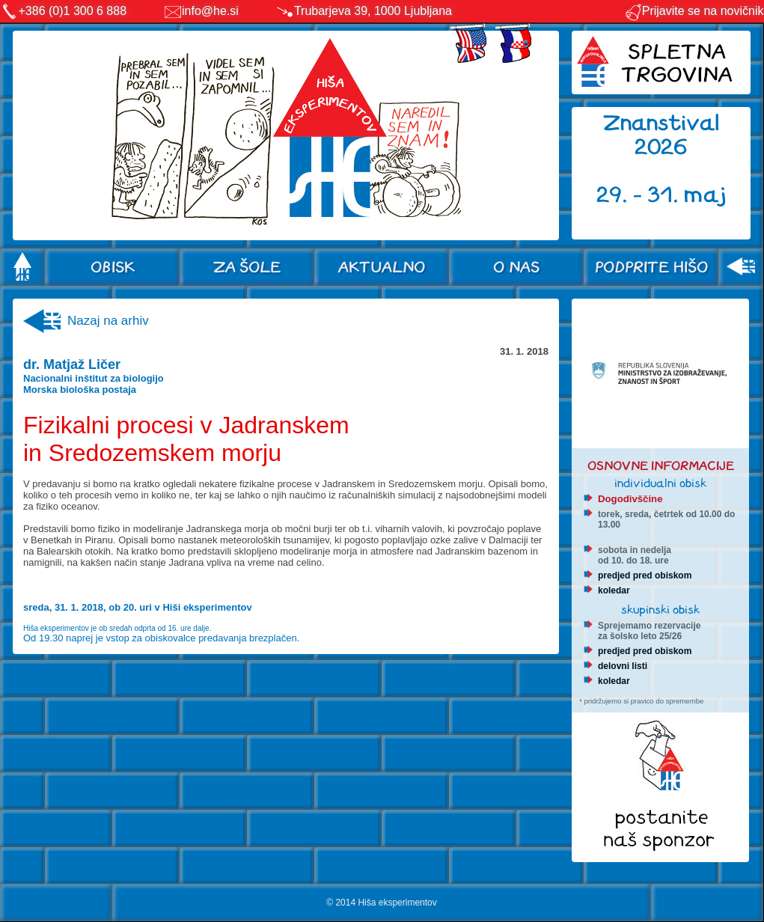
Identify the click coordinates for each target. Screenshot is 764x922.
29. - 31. (640, 195)
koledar (614, 590)
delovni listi (622, 666)
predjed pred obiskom (644, 575)
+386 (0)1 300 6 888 (73, 10)
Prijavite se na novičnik (694, 10)
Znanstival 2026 (661, 135)
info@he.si (210, 10)
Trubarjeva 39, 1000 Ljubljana (373, 10)
